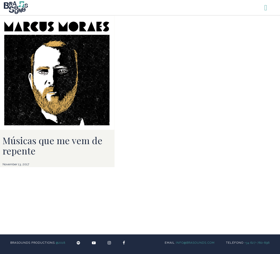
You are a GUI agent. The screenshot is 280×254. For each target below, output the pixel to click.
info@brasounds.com (195, 242)
